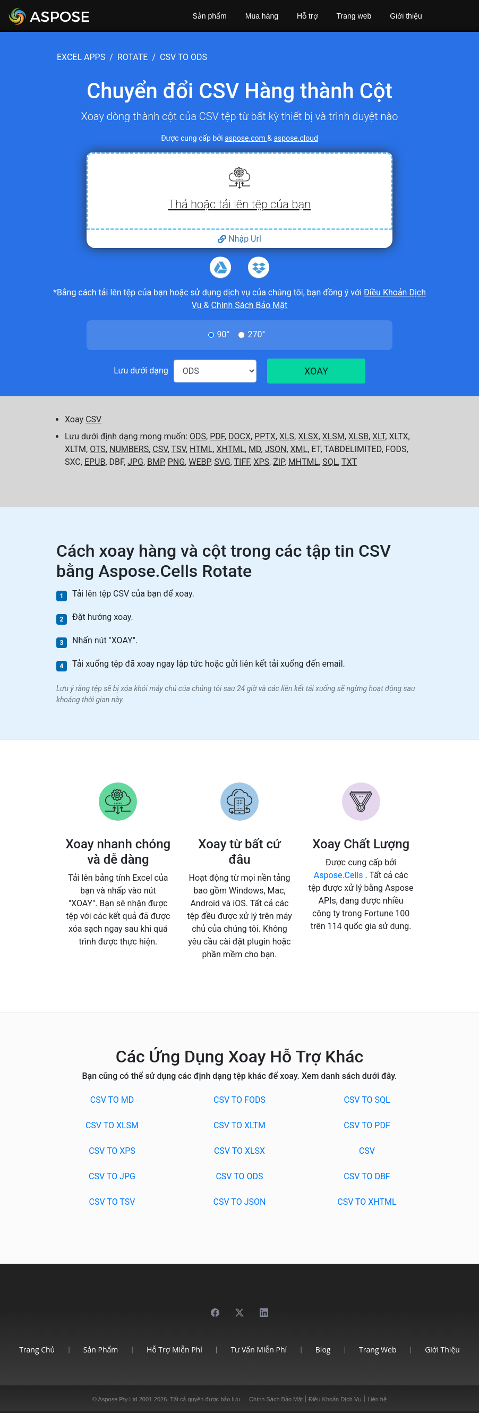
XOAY (316, 371)
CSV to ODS (239, 1176)
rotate (132, 57)
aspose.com (246, 138)
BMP (155, 462)
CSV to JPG (112, 1176)
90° (223, 334)
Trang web (354, 16)
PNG (176, 462)
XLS (286, 436)
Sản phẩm (210, 16)
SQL (330, 462)
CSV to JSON (239, 1202)
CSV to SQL (367, 1100)
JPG (135, 462)
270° (256, 334)
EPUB (95, 462)
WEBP (199, 462)
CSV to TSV (112, 1202)
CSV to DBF (367, 1176)
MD (255, 449)
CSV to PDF (367, 1125)
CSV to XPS (112, 1151)
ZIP (279, 462)
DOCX (239, 436)
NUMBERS (129, 449)
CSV (93, 419)
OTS (98, 449)
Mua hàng (261, 16)
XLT (378, 436)
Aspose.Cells (339, 875)
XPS (261, 462)
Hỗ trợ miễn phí (174, 1349)
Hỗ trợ (307, 16)
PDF (217, 436)
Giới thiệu (406, 16)
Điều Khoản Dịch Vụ (336, 1399)
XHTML (230, 449)
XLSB (358, 436)
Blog (323, 1349)
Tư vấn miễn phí (258, 1349)
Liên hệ (377, 1399)
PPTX (265, 436)
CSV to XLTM (239, 1125)
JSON (276, 449)
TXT (349, 462)
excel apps (81, 57)
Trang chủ (37, 1349)
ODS (198, 436)
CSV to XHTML (366, 1202)
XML (299, 449)
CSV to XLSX (239, 1151)
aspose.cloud (295, 138)
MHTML (303, 462)
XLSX (308, 436)
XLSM (333, 436)
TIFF (242, 462)
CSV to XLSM (112, 1125)
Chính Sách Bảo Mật (249, 305)
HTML (201, 449)
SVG (222, 462)
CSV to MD (112, 1100)
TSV (178, 449)
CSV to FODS (239, 1100)
